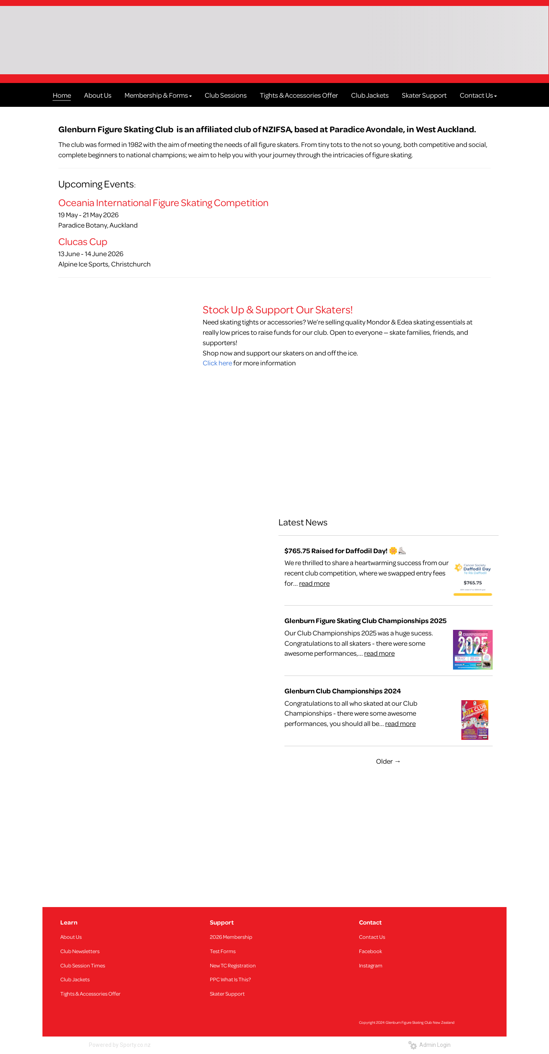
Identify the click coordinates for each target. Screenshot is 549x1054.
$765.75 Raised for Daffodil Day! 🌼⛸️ (345, 551)
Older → (388, 761)
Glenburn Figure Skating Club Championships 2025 (365, 620)
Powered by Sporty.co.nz (120, 1045)
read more (314, 583)
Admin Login (429, 1045)
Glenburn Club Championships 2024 (342, 691)
